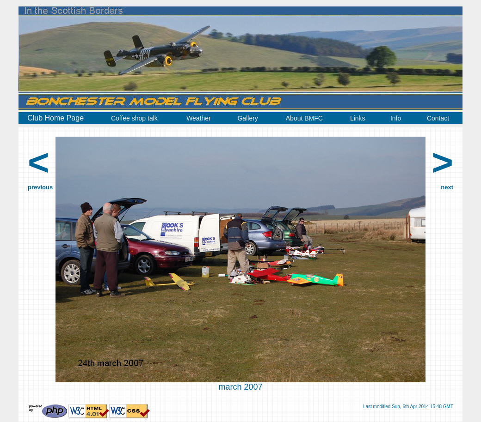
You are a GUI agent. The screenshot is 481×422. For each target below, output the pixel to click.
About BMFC (304, 118)
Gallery (247, 118)
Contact (438, 118)
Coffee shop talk (134, 118)
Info (395, 118)
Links (357, 118)
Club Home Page (55, 118)
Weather (198, 118)
